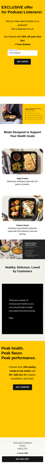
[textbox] (23, 53)
